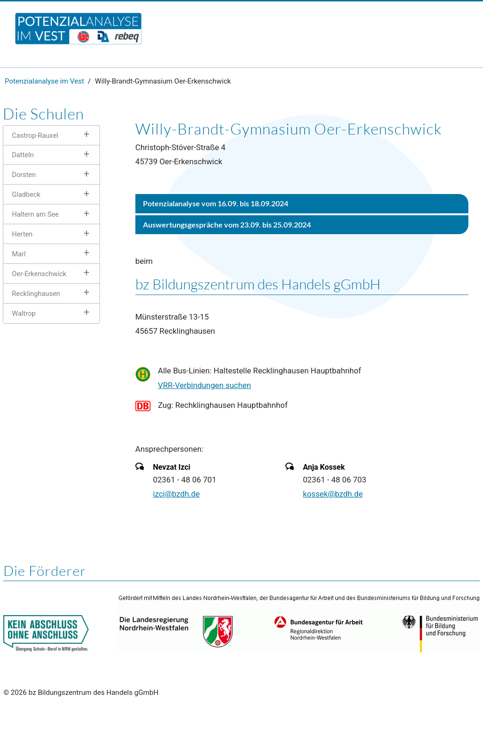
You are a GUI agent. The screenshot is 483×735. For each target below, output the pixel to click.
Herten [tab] (22, 234)
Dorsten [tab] (24, 174)
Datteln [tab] (22, 155)
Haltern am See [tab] (35, 214)
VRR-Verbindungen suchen (204, 385)
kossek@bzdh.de (333, 493)
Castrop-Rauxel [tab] (35, 135)
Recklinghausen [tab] (36, 293)
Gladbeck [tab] (26, 194)
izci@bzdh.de (176, 493)
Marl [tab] (18, 254)
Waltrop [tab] (23, 313)
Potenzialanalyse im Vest (44, 81)
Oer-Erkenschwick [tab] (39, 274)
